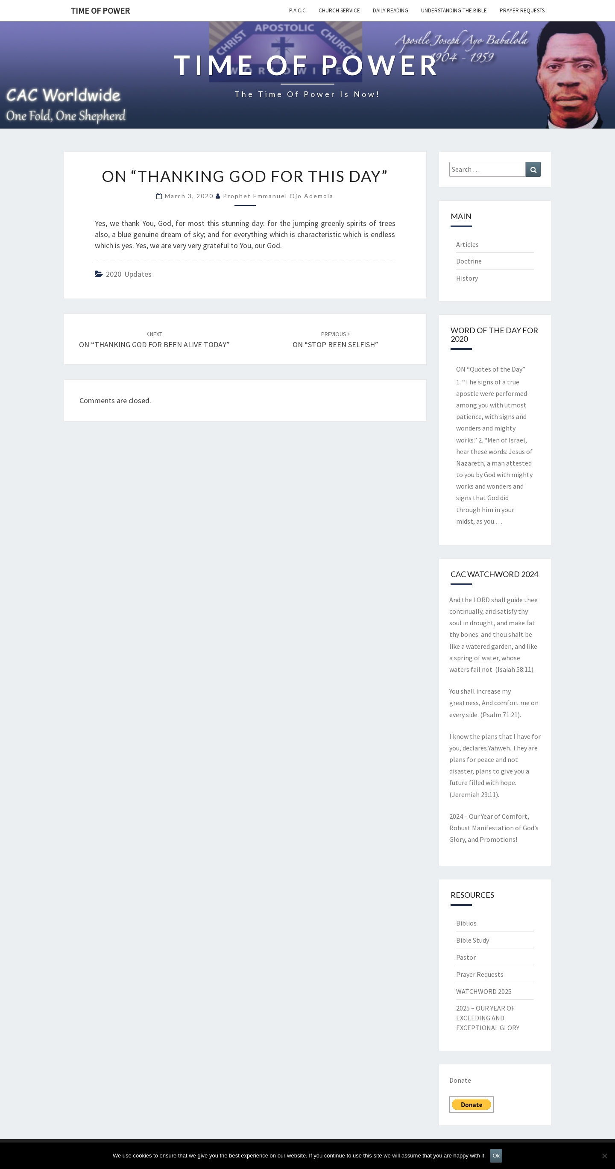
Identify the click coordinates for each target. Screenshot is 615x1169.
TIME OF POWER (100, 10)
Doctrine (469, 261)
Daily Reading (390, 10)
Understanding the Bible (454, 10)
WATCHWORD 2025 (484, 991)
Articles (467, 244)
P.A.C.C (297, 10)
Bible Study (472, 940)
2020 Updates (129, 274)
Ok (496, 1155)
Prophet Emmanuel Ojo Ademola (278, 195)
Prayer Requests (522, 10)
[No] (604, 1155)
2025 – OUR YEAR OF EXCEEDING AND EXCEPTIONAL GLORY (487, 1018)
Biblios (466, 923)
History (467, 278)
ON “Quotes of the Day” (490, 369)
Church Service (339, 10)
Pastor (466, 957)
